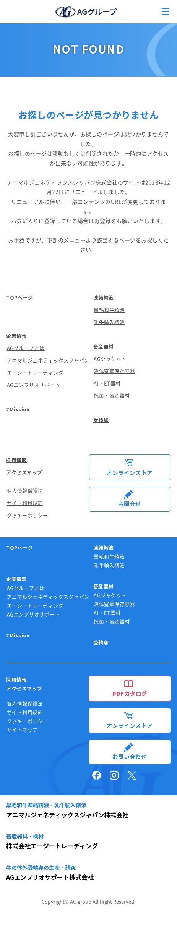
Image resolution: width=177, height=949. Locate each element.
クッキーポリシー (27, 515)
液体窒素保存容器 (114, 371)
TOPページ (19, 298)
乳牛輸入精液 (109, 322)
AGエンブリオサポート (33, 385)
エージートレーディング (35, 372)
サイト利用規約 (25, 503)
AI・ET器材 (107, 383)
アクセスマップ (24, 472)
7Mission (17, 409)
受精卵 (101, 420)
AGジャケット (110, 358)
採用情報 (16, 460)
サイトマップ (22, 730)
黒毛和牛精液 (109, 310)
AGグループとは (26, 348)
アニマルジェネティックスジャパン (48, 360)
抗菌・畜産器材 (112, 395)
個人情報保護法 (25, 490)
